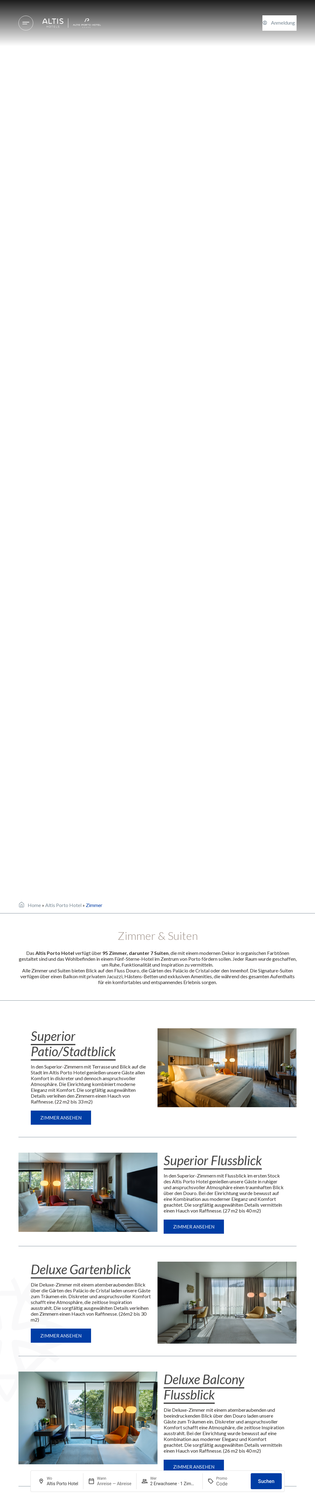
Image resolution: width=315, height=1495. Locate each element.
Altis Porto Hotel (63, 905)
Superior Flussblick (213, 1160)
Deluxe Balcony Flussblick (204, 1387)
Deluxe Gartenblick (81, 1269)
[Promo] (231, 1484)
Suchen (266, 1481)
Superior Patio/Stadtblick (73, 1043)
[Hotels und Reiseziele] (25, 23)
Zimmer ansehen (61, 1117)
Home (34, 905)
